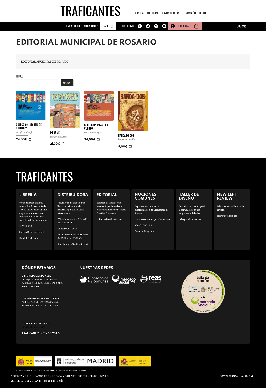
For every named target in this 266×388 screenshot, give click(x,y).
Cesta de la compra (196, 26)
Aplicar (67, 82)
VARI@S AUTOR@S (24, 132)
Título (19, 76)
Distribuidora (170, 13)
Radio (106, 26)
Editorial (152, 13)
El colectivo (126, 26)
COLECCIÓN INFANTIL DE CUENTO (97, 126)
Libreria (139, 13)
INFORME (55, 132)
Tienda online (72, 26)
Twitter (148, 26)
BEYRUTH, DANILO (126, 139)
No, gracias (247, 376)
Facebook (140, 26)
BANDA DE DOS (126, 135)
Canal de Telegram (29, 238)
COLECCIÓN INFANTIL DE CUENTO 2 (29, 126)
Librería (28, 195)
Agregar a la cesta (30, 139)
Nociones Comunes (145, 196)
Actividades (91, 26)
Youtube (164, 26)
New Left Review (226, 196)
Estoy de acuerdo (229, 376)
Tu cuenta (182, 26)
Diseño (203, 13)
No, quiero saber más (51, 381)
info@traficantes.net (33, 327)
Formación (189, 13)
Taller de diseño (189, 196)
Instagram (156, 26)
